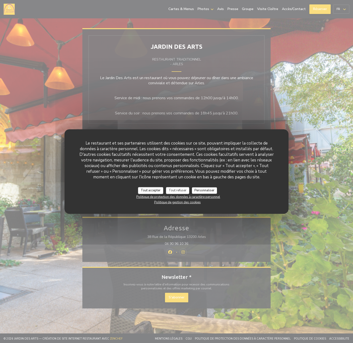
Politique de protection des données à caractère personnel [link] (178, 197)
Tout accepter (151, 190)
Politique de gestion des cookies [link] (177, 202)
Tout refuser (178, 190)
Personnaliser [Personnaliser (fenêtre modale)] (204, 190)
